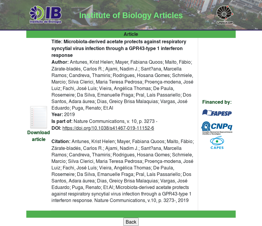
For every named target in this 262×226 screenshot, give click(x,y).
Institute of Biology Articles (131, 15)
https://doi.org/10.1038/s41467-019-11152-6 (108, 128)
